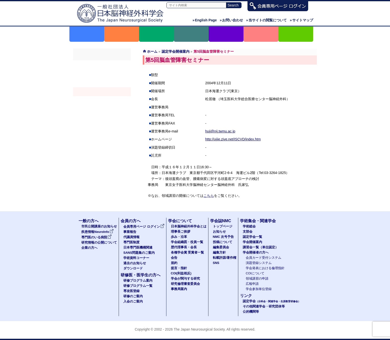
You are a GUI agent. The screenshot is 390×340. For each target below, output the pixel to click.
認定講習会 (102, 100)
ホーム (152, 51)
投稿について (222, 242)
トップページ (222, 226)
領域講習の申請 (257, 278)
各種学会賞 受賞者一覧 (187, 252)
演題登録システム (259, 263)
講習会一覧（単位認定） (260, 247)
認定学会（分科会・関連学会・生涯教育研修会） (102, 82)
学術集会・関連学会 (258, 221)
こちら (208, 196)
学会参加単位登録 (259, 289)
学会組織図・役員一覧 (187, 242)
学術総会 (102, 64)
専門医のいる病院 (96, 237)
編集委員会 (221, 247)
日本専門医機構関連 (137, 247)
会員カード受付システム (263, 257)
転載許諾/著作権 (225, 257)
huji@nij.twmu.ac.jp (220, 131)
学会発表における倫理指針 (265, 268)
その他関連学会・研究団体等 (264, 306)
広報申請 (252, 284)
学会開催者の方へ (102, 109)
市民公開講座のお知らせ (99, 226)
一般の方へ (88, 221)
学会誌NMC (220, 221)
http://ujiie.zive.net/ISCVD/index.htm (233, 139)
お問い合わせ (231, 20)
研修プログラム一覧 (137, 286)
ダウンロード (133, 268)
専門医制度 (131, 242)
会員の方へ (131, 221)
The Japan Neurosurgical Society (199, 329)
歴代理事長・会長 (184, 247)
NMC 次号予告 (223, 237)
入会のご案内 (133, 301)
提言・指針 (179, 268)
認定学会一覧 (252, 237)
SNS (216, 263)
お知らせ (219, 231)
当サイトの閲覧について (266, 20)
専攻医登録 (131, 291)
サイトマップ (301, 20)
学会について (180, 221)
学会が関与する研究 (185, 278)
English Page (205, 20)
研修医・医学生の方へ (140, 275)
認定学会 (271, 301)
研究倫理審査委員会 (185, 284)
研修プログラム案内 (137, 280)
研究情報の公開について (99, 242)
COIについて (255, 273)
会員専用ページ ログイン (143, 226)
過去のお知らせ (134, 263)
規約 (174, 263)
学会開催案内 (102, 91)
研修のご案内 (133, 296)
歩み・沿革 (179, 237)
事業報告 (129, 232)
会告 (174, 257)
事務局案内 (179, 289)
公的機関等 (251, 311)
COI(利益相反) (181, 273)
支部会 (102, 73)
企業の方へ (89, 248)
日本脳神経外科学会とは (188, 226)
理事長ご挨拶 (180, 231)
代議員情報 (131, 237)
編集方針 (219, 252)
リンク (246, 296)
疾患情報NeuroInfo (97, 232)
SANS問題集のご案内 (139, 253)
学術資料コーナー (136, 258)
